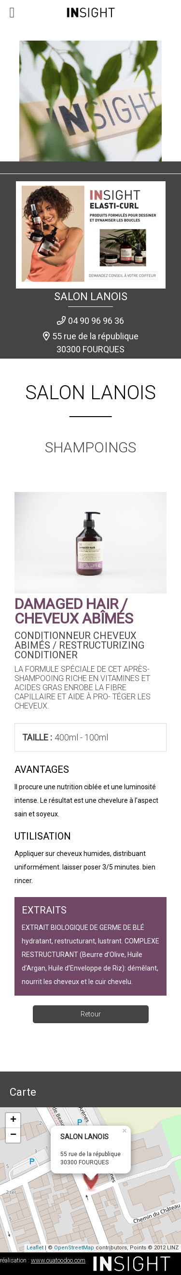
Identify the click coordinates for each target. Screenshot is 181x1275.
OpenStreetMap (74, 1248)
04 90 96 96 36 (96, 321)
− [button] (13, 1135)
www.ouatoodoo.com (58, 1260)
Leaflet (35, 1248)
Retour (91, 1014)
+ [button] (13, 1120)
